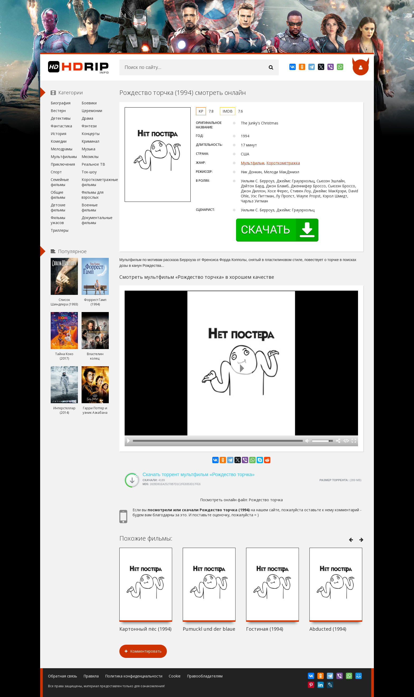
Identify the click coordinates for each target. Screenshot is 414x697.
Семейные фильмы (60, 182)
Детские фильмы (58, 207)
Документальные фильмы (95, 220)
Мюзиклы (90, 156)
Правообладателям (205, 676)
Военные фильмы (90, 207)
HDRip (74, 67)
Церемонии (92, 110)
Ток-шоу (89, 171)
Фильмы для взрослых (92, 195)
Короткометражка (283, 162)
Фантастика (61, 125)
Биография (60, 102)
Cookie (175, 676)
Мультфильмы (64, 156)
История (58, 133)
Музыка (88, 148)
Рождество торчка (266, 499)
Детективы (60, 118)
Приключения (63, 164)
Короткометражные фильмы (95, 182)
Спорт (56, 171)
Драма (87, 118)
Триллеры (59, 230)
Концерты (91, 133)
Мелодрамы (61, 148)
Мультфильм (252, 162)
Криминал (90, 141)
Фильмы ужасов (58, 220)
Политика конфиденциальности (133, 676)
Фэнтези (89, 125)
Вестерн (58, 110)
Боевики (89, 102)
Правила (91, 676)
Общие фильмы (58, 195)
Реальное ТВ (93, 164)
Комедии (59, 141)
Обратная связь (62, 676)
